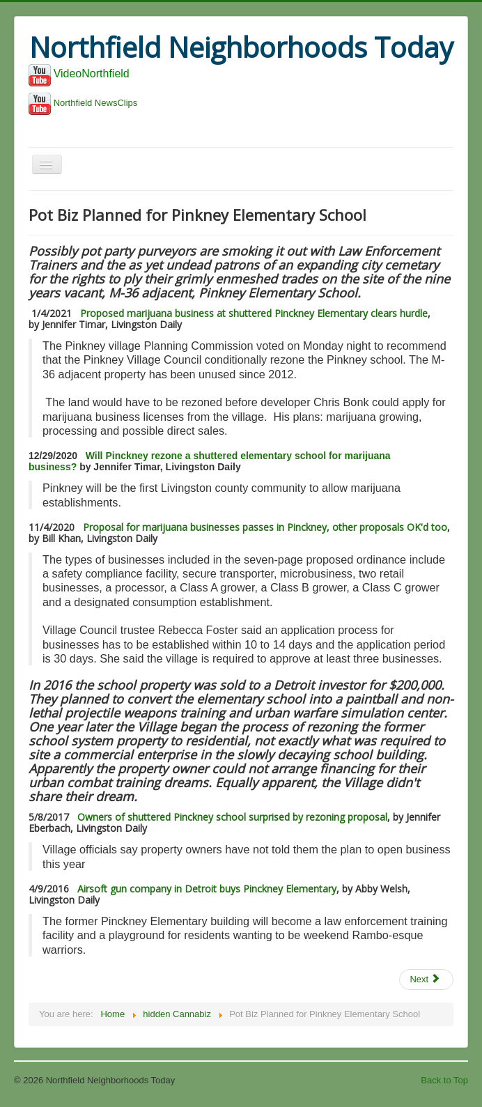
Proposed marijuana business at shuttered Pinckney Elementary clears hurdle (254, 313)
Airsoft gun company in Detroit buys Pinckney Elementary (205, 888)
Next (425, 979)
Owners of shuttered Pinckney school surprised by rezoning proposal (232, 816)
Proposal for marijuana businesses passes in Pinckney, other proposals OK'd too (265, 527)
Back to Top (444, 1080)
